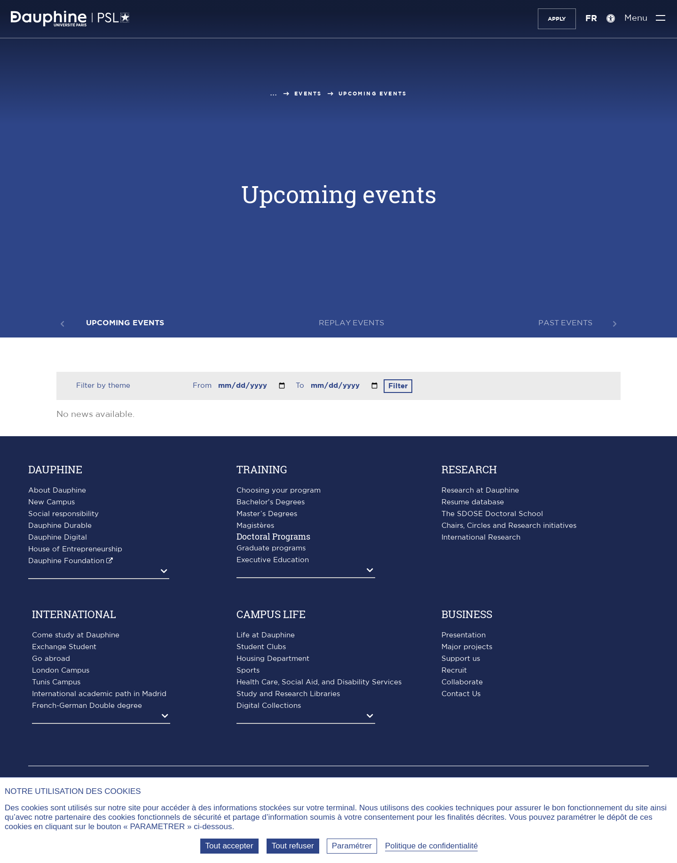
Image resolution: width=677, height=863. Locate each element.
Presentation (463, 635)
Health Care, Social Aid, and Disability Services (318, 682)
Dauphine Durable (60, 525)
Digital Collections (268, 705)
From (203, 385)
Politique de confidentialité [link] (431, 845)
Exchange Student (64, 647)
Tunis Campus (56, 682)
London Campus (60, 670)
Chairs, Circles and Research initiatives (508, 525)
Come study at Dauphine (75, 635)
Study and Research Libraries (288, 694)
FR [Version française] (585, 19)
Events (308, 93)
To (301, 385)
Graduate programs (271, 548)
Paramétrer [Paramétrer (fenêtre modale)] (352, 845)
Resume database (472, 502)
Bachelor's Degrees (270, 502)
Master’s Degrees (266, 514)
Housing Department (272, 658)
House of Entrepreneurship (75, 549)
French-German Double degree (87, 705)
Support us (460, 658)
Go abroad (51, 658)
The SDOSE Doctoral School (492, 514)
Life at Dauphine (265, 635)
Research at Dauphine (480, 490)
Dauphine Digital (57, 537)
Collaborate (462, 682)
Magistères (255, 525)
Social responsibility (63, 514)
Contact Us (460, 694)
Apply (551, 19)
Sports (248, 670)
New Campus (51, 502)
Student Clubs (261, 647)
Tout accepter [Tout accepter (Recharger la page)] (229, 845)
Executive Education (272, 560)
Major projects (466, 647)
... (274, 93)
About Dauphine (57, 490)
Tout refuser (293, 845)
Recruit (454, 670)
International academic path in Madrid (99, 694)
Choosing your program (278, 490)
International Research (480, 537)
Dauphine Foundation (66, 561)
